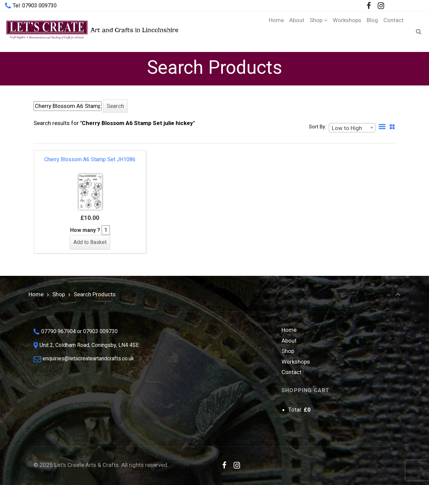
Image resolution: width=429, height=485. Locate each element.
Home (36, 294)
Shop (58, 294)
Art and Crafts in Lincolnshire (91, 31)
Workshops (296, 361)
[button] (115, 106)
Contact (292, 372)
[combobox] (352, 127)
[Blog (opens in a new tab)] (372, 31)
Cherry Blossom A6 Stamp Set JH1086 (89, 159)
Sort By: (317, 127)
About (289, 340)
